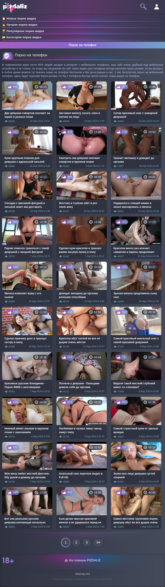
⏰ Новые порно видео (19, 18)
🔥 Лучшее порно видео (19, 24)
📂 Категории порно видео (21, 37)
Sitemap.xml (82, 573)
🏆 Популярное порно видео (23, 31)
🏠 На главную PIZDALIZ (82, 560)
